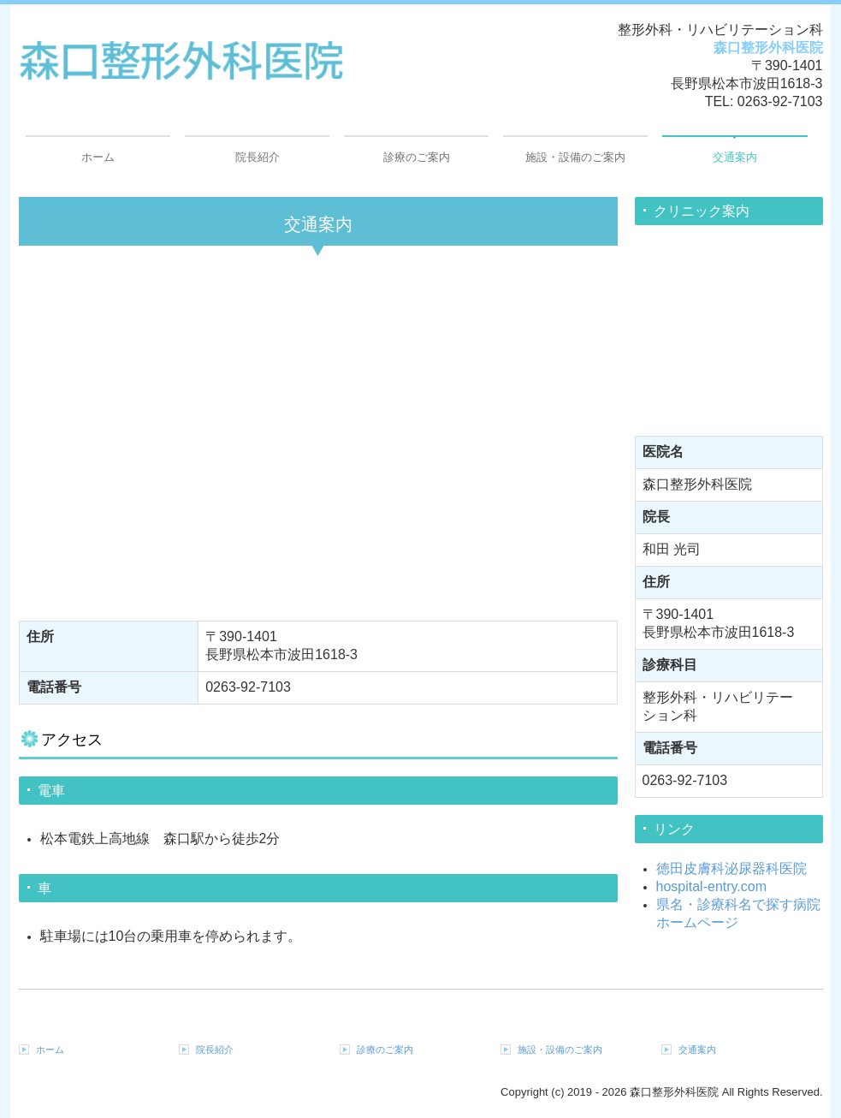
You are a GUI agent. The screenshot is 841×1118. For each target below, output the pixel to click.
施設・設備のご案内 (575, 157)
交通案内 (735, 157)
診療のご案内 (416, 157)
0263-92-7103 (780, 101)
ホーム (98, 157)
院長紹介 (257, 157)
